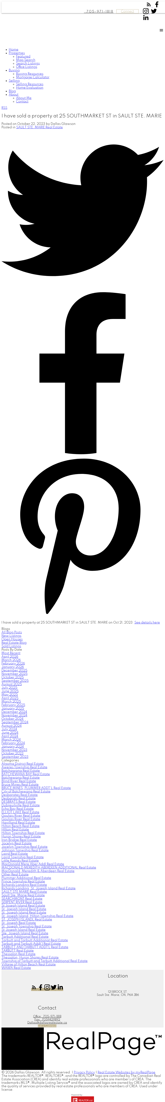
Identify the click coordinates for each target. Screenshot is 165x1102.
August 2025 (11, 684)
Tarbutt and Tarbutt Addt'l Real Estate (31, 943)
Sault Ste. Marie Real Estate (23, 895)
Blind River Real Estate (18, 781)
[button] (149, 6)
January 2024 (12, 746)
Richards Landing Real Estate (24, 885)
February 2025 (13, 705)
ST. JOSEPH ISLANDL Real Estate (26, 919)
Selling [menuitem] (14, 80)
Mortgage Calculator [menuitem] (32, 77)
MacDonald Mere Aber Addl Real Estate (32, 864)
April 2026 (9, 656)
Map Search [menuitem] (25, 60)
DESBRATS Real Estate (18, 802)
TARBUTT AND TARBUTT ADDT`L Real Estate (34, 947)
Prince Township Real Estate (23, 881)
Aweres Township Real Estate (24, 767)
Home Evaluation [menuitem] (29, 87)
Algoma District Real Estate (22, 764)
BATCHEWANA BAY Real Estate (25, 774)
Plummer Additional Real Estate (26, 878)
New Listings (11, 636)
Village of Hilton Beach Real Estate (28, 964)
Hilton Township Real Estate (23, 833)
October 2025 (12, 677)
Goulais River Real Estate (20, 815)
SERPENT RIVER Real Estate (21, 902)
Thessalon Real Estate (18, 954)
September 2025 (15, 681)
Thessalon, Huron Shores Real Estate (30, 957)
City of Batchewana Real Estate (25, 791)
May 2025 (9, 694)
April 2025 (9, 698)
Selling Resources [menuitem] (29, 84)
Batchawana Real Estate (20, 770)
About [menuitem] (13, 94)
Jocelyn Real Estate (16, 843)
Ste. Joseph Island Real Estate (24, 933)
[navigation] (82, 75)
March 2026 (11, 660)
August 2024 (11, 726)
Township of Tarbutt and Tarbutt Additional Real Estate (44, 961)
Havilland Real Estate (18, 822)
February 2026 (13, 663)
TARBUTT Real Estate (17, 950)
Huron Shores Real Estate (21, 836)
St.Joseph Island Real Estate (23, 930)
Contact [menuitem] (22, 101)
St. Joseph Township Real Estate (26, 926)
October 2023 (12, 753)
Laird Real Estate (14, 853)
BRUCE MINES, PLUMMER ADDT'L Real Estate (36, 788)
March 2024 (11, 739)
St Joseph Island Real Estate (23, 905)
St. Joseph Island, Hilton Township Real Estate (37, 916)
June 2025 (10, 691)
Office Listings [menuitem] (26, 67)
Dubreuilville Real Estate (20, 805)
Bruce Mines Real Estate (20, 784)
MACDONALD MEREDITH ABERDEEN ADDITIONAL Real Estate (48, 867)
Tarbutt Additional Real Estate (25, 937)
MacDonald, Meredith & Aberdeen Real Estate (37, 871)
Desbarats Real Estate (18, 798)
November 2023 (14, 750)
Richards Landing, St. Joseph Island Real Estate (38, 888)
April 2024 (9, 736)
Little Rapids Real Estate (20, 860)
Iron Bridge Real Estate (19, 840)
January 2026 (12, 667)
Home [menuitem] (13, 49)
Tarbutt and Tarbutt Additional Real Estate (34, 940)
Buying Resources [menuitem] (29, 74)
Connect (127, 11)
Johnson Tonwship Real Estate (25, 850)
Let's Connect (47, 1025)
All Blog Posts (11, 632)
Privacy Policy (84, 1072)
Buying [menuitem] (14, 70)
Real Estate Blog (14, 642)
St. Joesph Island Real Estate (23, 909)
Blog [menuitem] (12, 91)
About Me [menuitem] (24, 98)
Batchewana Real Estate (20, 777)
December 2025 (14, 670)
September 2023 (14, 757)
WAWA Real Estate (16, 968)
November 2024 (14, 715)
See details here (147, 622)
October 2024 (12, 719)
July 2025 (9, 687)
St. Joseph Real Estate (18, 923)
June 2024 (9, 732)
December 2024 (14, 712)
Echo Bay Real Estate (17, 809)
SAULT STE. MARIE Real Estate (39, 127)
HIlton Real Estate (15, 829)
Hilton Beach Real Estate (20, 826)
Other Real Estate (15, 874)
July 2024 (9, 729)
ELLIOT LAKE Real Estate (20, 812)
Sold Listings (11, 646)
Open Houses (12, 639)
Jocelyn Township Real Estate (24, 847)
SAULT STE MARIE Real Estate (24, 892)
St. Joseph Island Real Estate (23, 912)
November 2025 (14, 674)
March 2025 (11, 701)
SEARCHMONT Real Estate (21, 898)
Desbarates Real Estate (19, 795)
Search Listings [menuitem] (28, 63)
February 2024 (13, 743)
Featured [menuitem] (23, 56)
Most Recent (10, 653)
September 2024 (14, 722)
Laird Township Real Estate (22, 857)
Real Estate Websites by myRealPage (126, 1072)
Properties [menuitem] (17, 53)
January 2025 (12, 708)
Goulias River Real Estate (20, 819)
